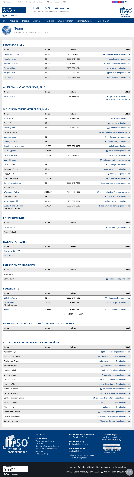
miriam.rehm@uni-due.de (119, 68)
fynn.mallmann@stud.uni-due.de (117, 402)
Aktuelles (14, 20)
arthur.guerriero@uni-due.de (118, 169)
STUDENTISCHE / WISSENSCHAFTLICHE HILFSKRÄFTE (31, 342)
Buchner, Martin (10, 137)
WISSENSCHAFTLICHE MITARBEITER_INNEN (26, 109)
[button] (8, 2)
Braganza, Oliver (10, 251)
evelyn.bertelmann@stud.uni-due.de (115, 356)
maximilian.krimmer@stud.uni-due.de (114, 384)
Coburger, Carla (10, 141)
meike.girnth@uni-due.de (120, 302)
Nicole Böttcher (75, 451)
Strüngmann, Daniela (12, 183)
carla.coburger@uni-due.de (119, 141)
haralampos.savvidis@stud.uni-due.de (114, 416)
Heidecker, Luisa (10, 309)
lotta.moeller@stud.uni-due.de (117, 407)
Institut (25, 20)
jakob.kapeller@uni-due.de (119, 59)
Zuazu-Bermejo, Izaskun (13, 206)
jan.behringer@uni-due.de (119, 227)
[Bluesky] (116, 2)
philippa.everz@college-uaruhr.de (116, 160)
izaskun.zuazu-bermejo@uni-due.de (115, 206)
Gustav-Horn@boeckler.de (119, 99)
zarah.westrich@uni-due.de (119, 196)
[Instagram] (113, 2)
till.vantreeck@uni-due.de (119, 77)
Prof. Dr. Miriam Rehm (78, 437)
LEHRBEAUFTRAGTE (13, 218)
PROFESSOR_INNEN (13, 45)
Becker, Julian (9, 127)
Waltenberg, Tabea (11, 192)
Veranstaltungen (84, 20)
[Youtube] (119, 2)
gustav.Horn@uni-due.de (120, 96)
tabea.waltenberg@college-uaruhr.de (115, 192)
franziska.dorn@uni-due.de (119, 155)
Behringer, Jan (9, 227)
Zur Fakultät (102, 20)
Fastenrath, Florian (11, 54)
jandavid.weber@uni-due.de (118, 201)
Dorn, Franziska (10, 155)
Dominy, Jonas (10, 151)
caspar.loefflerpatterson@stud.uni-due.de (113, 398)
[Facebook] (122, 2)
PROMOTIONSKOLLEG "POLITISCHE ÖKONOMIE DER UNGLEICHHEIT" (40, 323)
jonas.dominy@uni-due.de (119, 151)
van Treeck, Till (10, 77)
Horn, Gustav (9, 96)
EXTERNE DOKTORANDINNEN (19, 265)
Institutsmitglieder (79, 458)
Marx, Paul (8, 255)
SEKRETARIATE (11, 288)
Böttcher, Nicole (10, 298)
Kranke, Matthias (11, 63)
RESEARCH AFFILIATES (15, 241)
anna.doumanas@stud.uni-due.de (116, 379)
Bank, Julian (8, 118)
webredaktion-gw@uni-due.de (117, 471)
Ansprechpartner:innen (84, 455)
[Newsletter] (126, 2)
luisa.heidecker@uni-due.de (119, 309)
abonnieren (116, 437)
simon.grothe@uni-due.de (119, 164)
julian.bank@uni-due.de (120, 118)
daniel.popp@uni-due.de (120, 174)
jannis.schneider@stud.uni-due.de (116, 421)
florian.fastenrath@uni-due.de (118, 54)
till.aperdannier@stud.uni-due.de (116, 352)
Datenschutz (119, 467)
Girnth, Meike (9, 302)
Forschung (49, 20)
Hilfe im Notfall (86, 467)
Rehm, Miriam (9, 68)
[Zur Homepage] (14, 12)
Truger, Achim (9, 73)
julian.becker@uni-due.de (119, 127)
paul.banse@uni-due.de (120, 123)
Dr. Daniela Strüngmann (78, 444)
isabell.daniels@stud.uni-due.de (117, 370)
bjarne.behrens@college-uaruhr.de (116, 132)
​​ (114, 440)
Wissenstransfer (65, 20)
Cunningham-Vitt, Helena (14, 146)
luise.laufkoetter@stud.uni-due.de (116, 393)
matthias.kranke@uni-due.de (118, 63)
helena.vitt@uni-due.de (120, 146)
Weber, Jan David (11, 201)
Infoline (71, 467)
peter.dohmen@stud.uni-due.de (117, 375)
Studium (36, 20)
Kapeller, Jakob (10, 59)
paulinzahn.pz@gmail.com (119, 279)
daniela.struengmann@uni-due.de (116, 183)
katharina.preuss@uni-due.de (118, 178)
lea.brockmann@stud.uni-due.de (117, 365)
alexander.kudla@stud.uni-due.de (116, 389)
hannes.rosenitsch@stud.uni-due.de (115, 412)
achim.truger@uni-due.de (119, 73)
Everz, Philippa (10, 160)
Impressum (103, 467)
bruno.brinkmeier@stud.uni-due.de (115, 361)
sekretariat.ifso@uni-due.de (119, 298)
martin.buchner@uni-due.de (118, 137)
